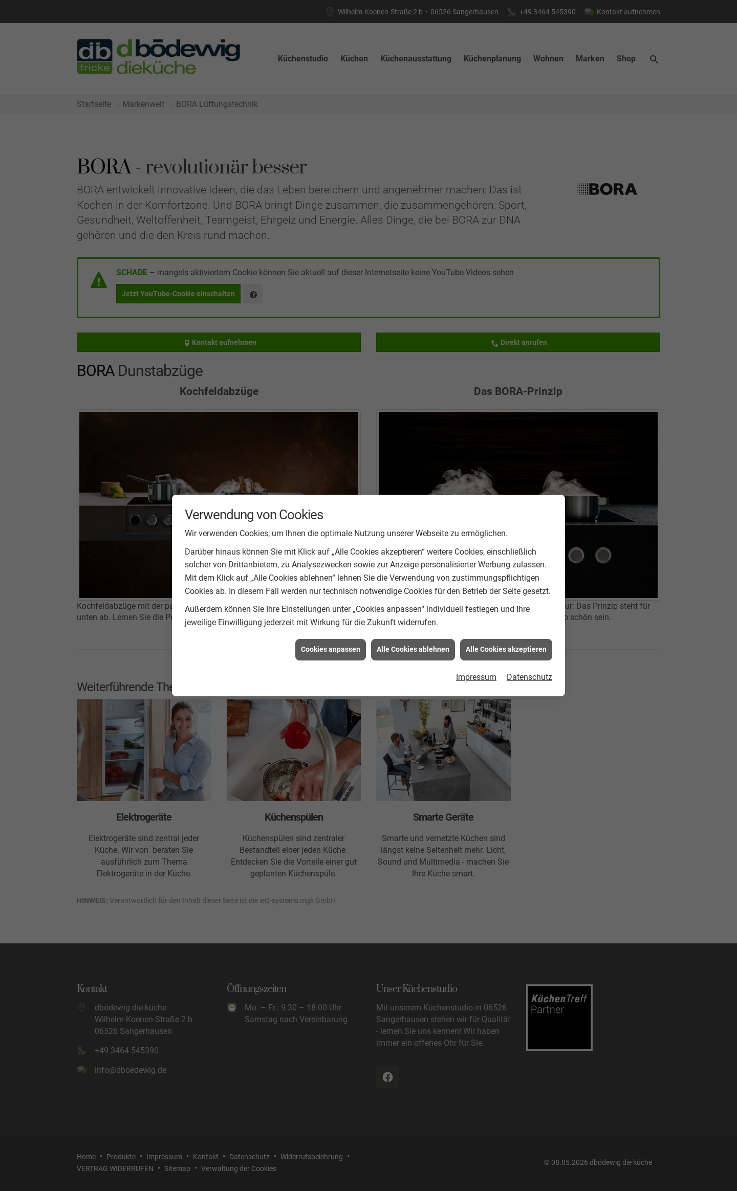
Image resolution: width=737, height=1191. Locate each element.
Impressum (476, 654)
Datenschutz (529, 654)
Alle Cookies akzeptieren (506, 627)
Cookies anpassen (330, 627)
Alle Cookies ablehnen (413, 627)
